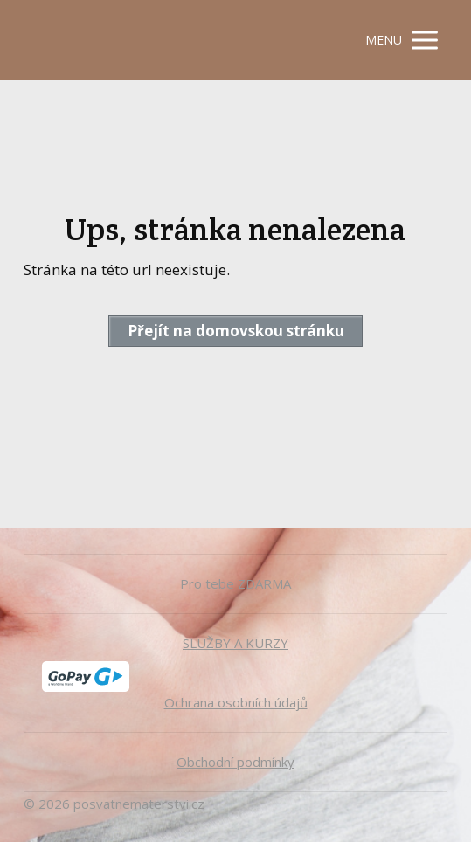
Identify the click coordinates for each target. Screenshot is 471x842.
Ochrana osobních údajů (236, 702)
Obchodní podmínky (235, 761)
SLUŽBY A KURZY (235, 643)
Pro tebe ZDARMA (235, 583)
